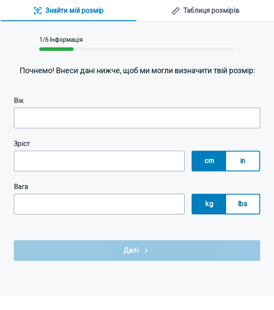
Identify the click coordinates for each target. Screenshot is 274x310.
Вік (19, 100)
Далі (137, 250)
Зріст (22, 144)
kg (209, 204)
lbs (243, 204)
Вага (21, 187)
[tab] (68, 11)
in (243, 161)
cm (209, 161)
